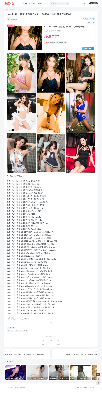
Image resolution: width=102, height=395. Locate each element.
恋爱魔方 (22, 387)
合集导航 (32, 3)
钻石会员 (61, 42)
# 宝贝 (25, 331)
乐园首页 (24, 3)
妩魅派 (17, 387)
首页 (6, 9)
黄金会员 (50, 42)
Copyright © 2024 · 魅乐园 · (84, 387)
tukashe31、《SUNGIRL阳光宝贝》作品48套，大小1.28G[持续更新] (39, 14)
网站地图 (94, 387)
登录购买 (87, 48)
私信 (92, 19)
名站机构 (39, 3)
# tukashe (10, 331)
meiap (13, 18)
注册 (85, 3)
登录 (81, 3)
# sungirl (18, 331)
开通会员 (93, 3)
